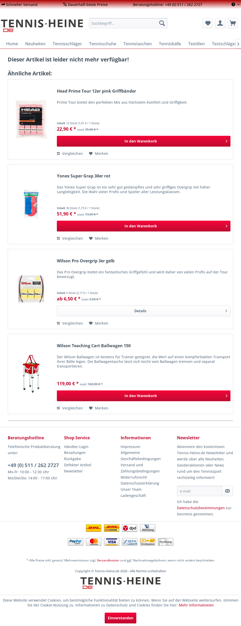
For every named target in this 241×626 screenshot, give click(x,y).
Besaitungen (75, 452)
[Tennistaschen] (137, 44)
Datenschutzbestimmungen (201, 507)
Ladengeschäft (133, 495)
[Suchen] (162, 23)
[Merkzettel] (207, 23)
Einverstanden (120, 617)
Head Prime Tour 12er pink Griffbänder (96, 91)
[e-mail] (199, 491)
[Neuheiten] (35, 44)
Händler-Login (76, 446)
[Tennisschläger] (67, 44)
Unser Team (131, 489)
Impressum (130, 446)
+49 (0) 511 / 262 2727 (33, 465)
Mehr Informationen (196, 605)
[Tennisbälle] (170, 44)
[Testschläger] (224, 44)
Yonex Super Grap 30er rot (83, 176)
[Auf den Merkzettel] (98, 153)
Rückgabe (72, 458)
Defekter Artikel (77, 464)
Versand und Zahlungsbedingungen (140, 467)
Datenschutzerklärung (140, 483)
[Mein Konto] (220, 23)
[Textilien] (196, 44)
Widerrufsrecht (134, 477)
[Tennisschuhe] (103, 44)
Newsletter (73, 471)
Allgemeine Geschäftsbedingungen (141, 455)
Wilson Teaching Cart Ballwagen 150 (94, 345)
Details (180, 310)
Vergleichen (70, 153)
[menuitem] (19, 4)
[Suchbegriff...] (128, 23)
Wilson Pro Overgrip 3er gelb (85, 261)
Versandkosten (108, 560)
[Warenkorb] (233, 23)
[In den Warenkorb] (143, 141)
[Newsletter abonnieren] (227, 491)
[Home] (12, 44)
